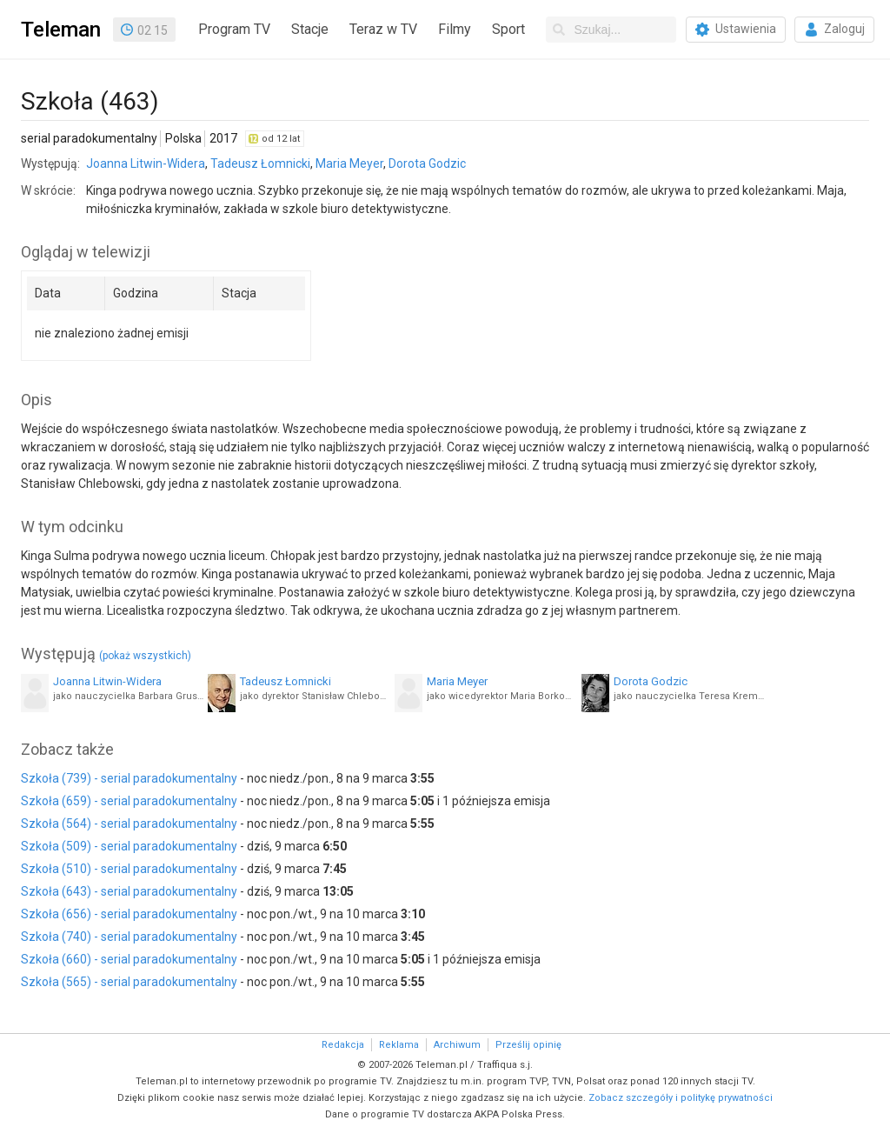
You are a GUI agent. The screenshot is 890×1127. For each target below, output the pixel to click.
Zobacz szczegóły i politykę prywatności (680, 1098)
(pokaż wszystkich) (145, 656)
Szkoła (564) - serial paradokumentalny (129, 823)
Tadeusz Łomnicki (260, 163)
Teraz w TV (383, 29)
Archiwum (457, 1044)
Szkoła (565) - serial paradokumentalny (129, 982)
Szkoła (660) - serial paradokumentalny (129, 959)
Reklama (399, 1044)
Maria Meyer (349, 163)
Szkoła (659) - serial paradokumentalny (129, 801)
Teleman (61, 29)
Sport (508, 29)
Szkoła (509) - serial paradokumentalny (129, 846)
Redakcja (343, 1044)
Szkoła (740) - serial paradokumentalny (129, 937)
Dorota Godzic (427, 163)
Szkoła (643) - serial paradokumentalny (129, 891)
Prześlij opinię (528, 1044)
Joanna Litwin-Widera (145, 163)
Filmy (454, 29)
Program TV (234, 29)
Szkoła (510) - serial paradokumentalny (129, 869)
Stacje (310, 29)
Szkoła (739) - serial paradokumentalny (129, 778)
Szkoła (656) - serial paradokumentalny (129, 914)
